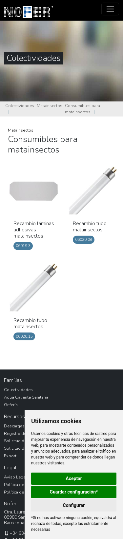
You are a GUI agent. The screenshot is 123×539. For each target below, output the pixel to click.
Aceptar (74, 478)
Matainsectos (49, 106)
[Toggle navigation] (110, 9)
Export (10, 456)
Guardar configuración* (74, 491)
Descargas (14, 426)
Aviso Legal (15, 477)
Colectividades (19, 106)
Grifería (11, 405)
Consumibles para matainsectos (82, 109)
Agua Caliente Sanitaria (26, 397)
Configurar (74, 505)
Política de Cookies (22, 492)
